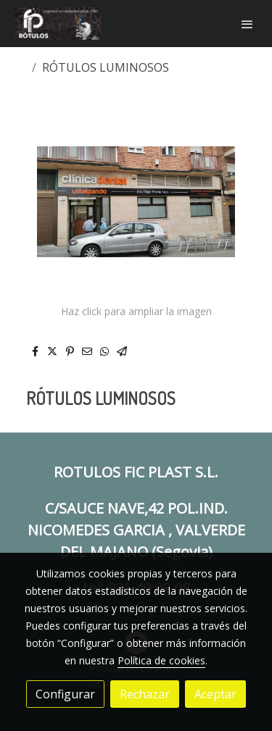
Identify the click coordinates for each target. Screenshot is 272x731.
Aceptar (215, 694)
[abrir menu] (247, 23)
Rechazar (145, 694)
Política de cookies (161, 660)
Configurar (65, 694)
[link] (58, 23)
